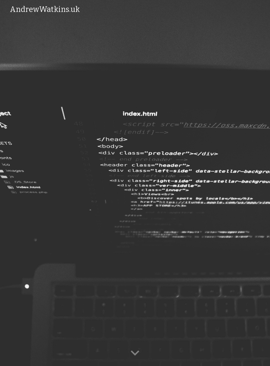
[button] (135, 353)
